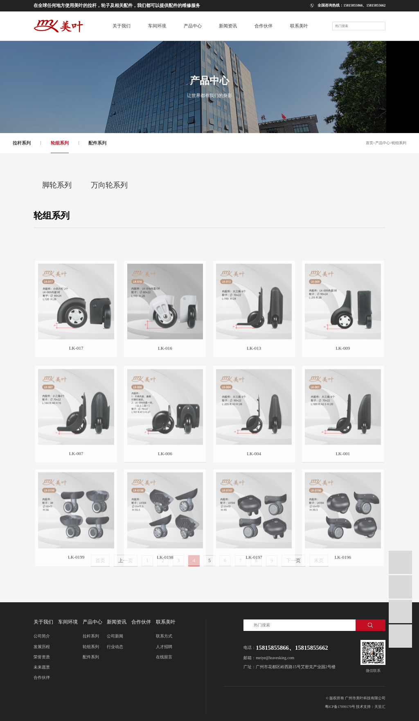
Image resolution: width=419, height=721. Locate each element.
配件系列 (97, 142)
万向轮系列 (109, 185)
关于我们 (43, 621)
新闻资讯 (116, 621)
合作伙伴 (42, 677)
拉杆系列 (22, 142)
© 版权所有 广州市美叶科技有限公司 (355, 698)
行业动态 (115, 646)
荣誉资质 (42, 657)
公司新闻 (115, 636)
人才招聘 (164, 646)
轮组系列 (60, 142)
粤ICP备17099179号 (340, 707)
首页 (369, 143)
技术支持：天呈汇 (370, 707)
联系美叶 (166, 621)
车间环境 (68, 621)
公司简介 (42, 636)
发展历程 (42, 646)
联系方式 (164, 636)
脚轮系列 (57, 185)
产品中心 (382, 143)
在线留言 (164, 657)
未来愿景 (42, 667)
